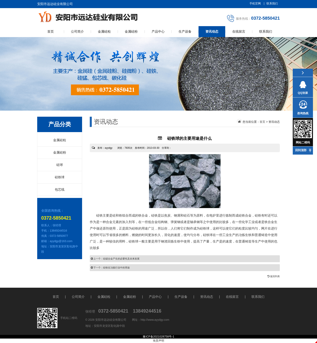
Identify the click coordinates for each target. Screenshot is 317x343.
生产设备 (185, 31)
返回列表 (273, 276)
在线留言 (238, 31)
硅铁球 (59, 177)
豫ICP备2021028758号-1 (158, 336)
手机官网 (255, 3)
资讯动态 (211, 31)
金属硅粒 (104, 31)
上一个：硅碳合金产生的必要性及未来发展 (115, 258)
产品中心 (158, 31)
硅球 (59, 165)
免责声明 (158, 340)
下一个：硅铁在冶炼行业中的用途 (110, 267)
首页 (50, 31)
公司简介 (77, 31)
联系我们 (272, 3)
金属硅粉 (131, 31)
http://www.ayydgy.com (155, 319)
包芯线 (59, 189)
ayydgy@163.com (61, 241)
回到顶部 (300, 150)
